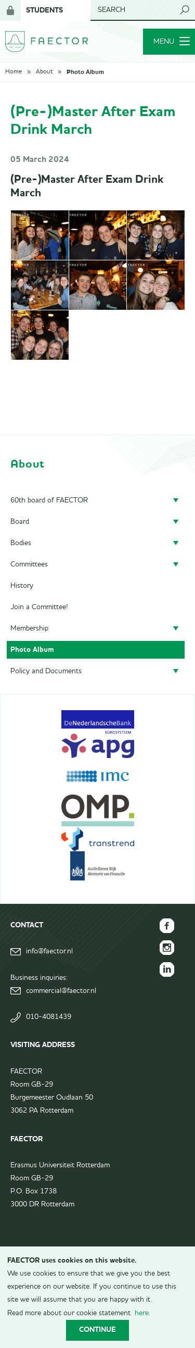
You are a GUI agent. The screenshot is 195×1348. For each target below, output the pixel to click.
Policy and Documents (46, 671)
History (21, 585)
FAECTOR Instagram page (167, 947)
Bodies (20, 543)
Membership (29, 628)
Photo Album (85, 71)
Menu (171, 41)
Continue (97, 1329)
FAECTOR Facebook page (167, 925)
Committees (29, 564)
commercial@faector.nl (61, 990)
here (142, 1313)
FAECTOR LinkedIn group (167, 969)
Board (19, 521)
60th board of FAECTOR (49, 500)
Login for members (10, 10)
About (44, 72)
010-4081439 (48, 1017)
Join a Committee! (39, 607)
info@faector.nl (49, 951)
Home (13, 72)
